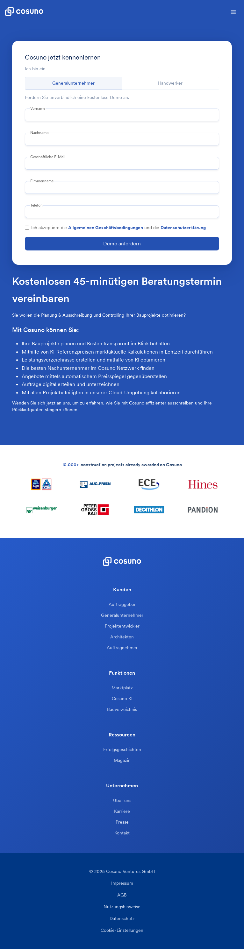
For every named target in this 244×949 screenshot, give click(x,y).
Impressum (122, 883)
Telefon (36, 205)
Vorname (37, 108)
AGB (122, 895)
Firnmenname (42, 181)
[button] (233, 11)
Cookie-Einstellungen (122, 930)
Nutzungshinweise (122, 907)
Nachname (39, 132)
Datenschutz (122, 918)
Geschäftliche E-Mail (47, 157)
